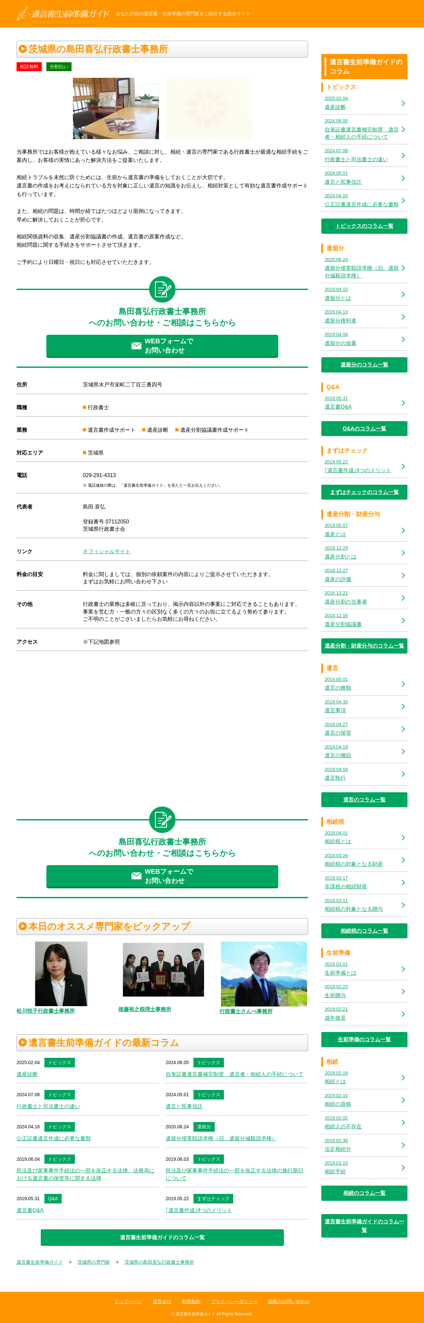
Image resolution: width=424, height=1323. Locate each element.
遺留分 (204, 1126)
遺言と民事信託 (184, 1106)
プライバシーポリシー (234, 1301)
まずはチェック (213, 1198)
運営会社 (162, 1301)
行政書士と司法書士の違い (48, 1106)
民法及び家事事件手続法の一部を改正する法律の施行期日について (234, 1174)
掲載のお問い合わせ (289, 1301)
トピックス (59, 1062)
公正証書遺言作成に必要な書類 (54, 1138)
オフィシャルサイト (107, 551)
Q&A (53, 1198)
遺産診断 (27, 1074)
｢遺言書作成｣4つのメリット (199, 1210)
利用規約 (191, 1301)
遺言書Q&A (30, 1210)
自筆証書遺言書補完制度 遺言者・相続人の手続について (234, 1074)
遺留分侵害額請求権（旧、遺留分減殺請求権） (221, 1138)
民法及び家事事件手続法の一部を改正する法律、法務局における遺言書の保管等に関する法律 (85, 1174)
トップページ (128, 1301)
